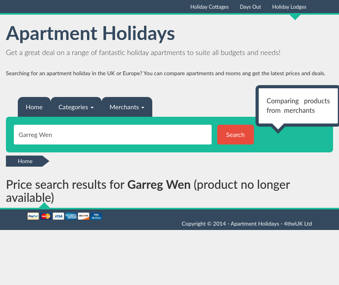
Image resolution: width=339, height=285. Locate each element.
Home (34, 106)
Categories (76, 106)
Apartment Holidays (90, 32)
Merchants (127, 106)
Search (235, 134)
